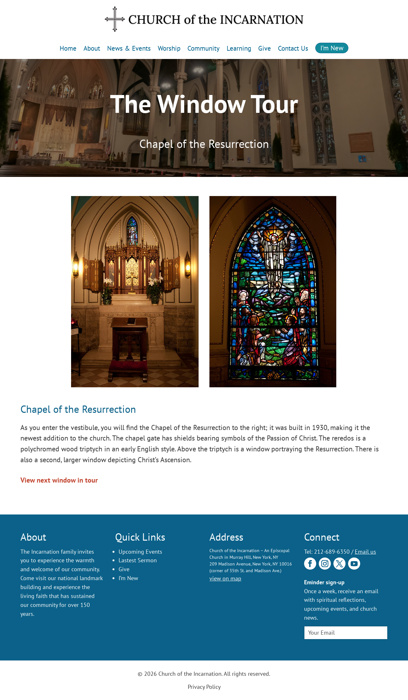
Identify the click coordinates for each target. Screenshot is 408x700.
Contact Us (293, 48)
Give (264, 48)
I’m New (331, 48)
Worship (169, 48)
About (92, 48)
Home (68, 48)
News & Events (129, 48)
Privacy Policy (204, 686)
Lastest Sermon (138, 560)
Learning (239, 48)
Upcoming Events (140, 551)
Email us (365, 551)
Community (203, 48)
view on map (225, 578)
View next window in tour (59, 480)
